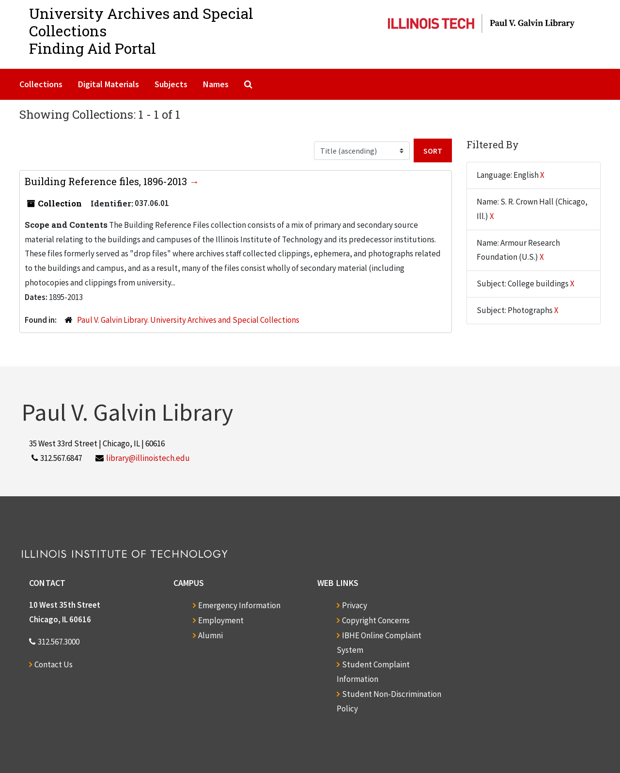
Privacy (354, 605)
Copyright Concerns (376, 620)
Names (216, 84)
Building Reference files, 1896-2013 (107, 181)
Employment (221, 620)
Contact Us (53, 664)
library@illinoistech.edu (148, 458)
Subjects (171, 84)
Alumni (210, 635)
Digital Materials (108, 84)
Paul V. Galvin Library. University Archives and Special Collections (188, 320)
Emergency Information (239, 605)
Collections (40, 84)
